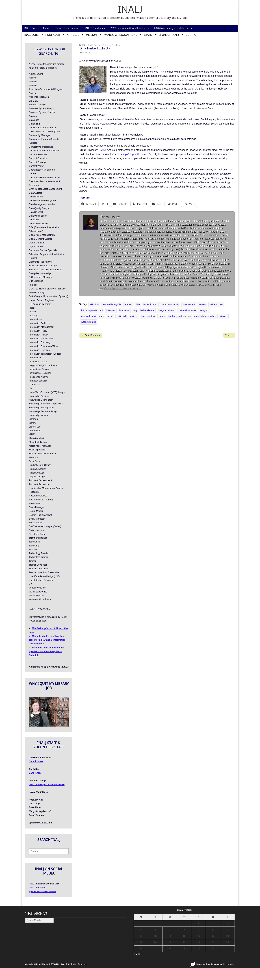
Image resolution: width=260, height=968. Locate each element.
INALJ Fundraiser (95, 28)
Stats (148, 34)
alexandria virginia (112, 304)
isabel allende (147, 310)
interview (111, 310)
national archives (187, 310)
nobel (110, 316)
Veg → (229, 335)
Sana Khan (35, 773)
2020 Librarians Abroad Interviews (129, 28)
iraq (135, 310)
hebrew (202, 304)
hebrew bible (216, 304)
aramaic (129, 304)
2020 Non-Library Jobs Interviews (173, 28)
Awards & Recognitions (120, 34)
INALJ (130, 10)
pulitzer (134, 316)
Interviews (89, 44)
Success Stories (109, 44)
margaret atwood (166, 310)
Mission (91, 34)
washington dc (88, 322)
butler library (149, 304)
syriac (162, 316)
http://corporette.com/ (134, 154)
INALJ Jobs (30, 28)
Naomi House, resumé (67, 28)
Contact (192, 34)
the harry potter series (179, 316)
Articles (73, 34)
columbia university (169, 304)
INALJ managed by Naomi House (46, 784)
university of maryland (205, 316)
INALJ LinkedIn (37, 887)
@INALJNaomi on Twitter (42, 891)
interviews (124, 310)
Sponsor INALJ (169, 34)
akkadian (94, 304)
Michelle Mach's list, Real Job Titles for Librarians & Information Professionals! (47, 640)
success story (148, 316)
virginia (223, 316)
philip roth (122, 316)
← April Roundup (91, 335)
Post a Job (53, 34)
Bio (138, 304)
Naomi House (36, 761)
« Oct (137, 953)
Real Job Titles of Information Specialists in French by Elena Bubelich (46, 651)
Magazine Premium (205, 964)
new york (204, 310)
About (46, 28)
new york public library (92, 316)
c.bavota (230, 964)
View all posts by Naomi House (123, 288)
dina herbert (189, 304)
